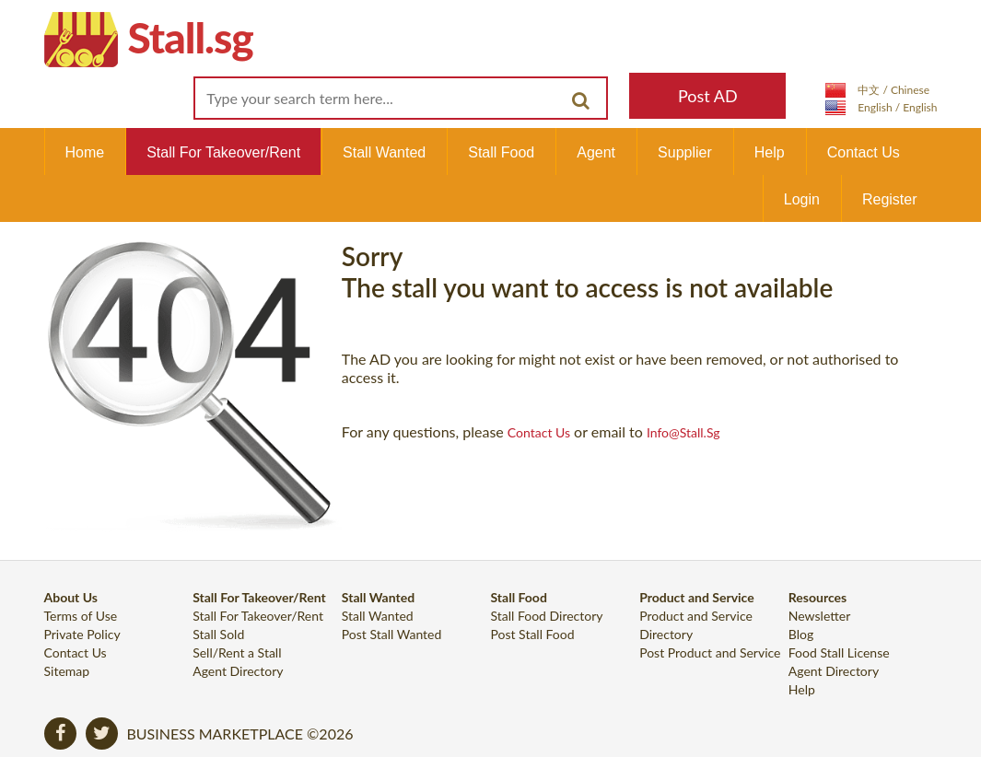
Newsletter (819, 615)
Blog (800, 634)
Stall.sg (190, 37)
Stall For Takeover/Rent (223, 152)
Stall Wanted (384, 152)
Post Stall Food (532, 634)
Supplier (685, 152)
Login (802, 199)
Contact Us (863, 152)
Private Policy (82, 634)
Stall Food (501, 152)
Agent (596, 152)
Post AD (708, 96)
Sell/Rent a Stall (237, 652)
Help (769, 152)
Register (889, 199)
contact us (539, 432)
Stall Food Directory (546, 615)
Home (85, 152)
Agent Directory (238, 671)
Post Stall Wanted (392, 634)
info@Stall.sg (683, 432)
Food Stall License (839, 652)
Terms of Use (81, 615)
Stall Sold (218, 634)
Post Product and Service (709, 652)
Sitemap (67, 671)
